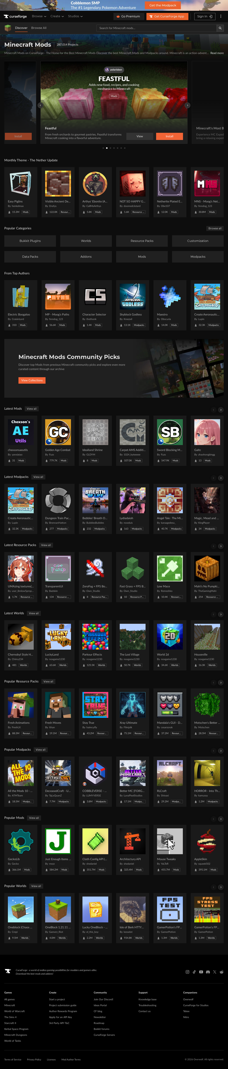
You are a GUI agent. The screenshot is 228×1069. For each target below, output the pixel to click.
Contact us (145, 1011)
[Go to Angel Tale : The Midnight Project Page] (169, 509)
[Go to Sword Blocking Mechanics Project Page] (169, 441)
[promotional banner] (114, 5)
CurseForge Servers (104, 1035)
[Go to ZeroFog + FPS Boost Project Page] (95, 577)
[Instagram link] (187, 972)
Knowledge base (147, 999)
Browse (39, 16)
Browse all (215, 228)
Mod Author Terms (71, 1060)
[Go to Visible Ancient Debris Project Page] (58, 192)
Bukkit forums (101, 1029)
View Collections (32, 380)
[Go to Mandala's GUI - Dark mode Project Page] (169, 713)
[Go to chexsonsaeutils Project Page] (20, 441)
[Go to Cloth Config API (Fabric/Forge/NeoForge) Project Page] (95, 850)
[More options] (220, 16)
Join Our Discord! (103, 999)
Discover (21, 28)
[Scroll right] (221, 410)
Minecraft (9, 1005)
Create (58, 16)
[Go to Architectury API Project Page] (132, 850)
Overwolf (188, 999)
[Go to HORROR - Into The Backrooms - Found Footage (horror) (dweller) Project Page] (207, 782)
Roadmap (99, 1023)
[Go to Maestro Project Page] (169, 305)
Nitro (186, 1017)
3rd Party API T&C (59, 1023)
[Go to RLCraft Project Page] (169, 782)
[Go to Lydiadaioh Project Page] (132, 509)
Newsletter (100, 1017)
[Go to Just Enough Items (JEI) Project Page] (58, 850)
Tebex (186, 1011)
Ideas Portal (100, 1005)
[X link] (215, 972)
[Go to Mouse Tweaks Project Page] (169, 850)
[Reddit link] (221, 972)
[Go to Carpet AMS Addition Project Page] (132, 441)
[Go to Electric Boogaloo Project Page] (20, 305)
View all (32, 408)
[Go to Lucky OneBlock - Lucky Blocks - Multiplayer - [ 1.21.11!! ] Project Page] (95, 918)
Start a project (57, 999)
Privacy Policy (34, 1060)
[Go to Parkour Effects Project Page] (95, 645)
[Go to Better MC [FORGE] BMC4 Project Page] (132, 782)
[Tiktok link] (194, 972)
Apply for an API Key (60, 1017)
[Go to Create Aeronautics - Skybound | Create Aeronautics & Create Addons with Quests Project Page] (207, 305)
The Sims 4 (10, 1017)
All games (9, 999)
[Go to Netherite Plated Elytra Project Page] (169, 192)
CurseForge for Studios (195, 1005)
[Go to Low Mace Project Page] (169, 577)
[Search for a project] (156, 28)
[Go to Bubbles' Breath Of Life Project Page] (95, 509)
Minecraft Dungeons (15, 1035)
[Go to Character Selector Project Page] (95, 305)
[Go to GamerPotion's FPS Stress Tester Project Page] (207, 918)
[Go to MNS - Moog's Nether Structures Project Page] (207, 192)
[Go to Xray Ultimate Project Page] (132, 713)
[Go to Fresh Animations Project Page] (20, 713)
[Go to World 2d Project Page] (169, 645)
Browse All (38, 28)
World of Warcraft (14, 1011)
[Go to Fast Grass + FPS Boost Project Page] (132, 577)
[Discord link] (208, 972)
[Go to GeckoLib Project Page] (20, 850)
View (140, 136)
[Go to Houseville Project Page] (207, 645)
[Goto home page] (16, 16)
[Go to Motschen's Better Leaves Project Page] (207, 713)
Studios (75, 16)
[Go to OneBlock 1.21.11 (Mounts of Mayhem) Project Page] (58, 918)
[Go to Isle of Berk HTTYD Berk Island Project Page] (132, 918)
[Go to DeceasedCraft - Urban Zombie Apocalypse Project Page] (58, 782)
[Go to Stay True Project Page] (95, 713)
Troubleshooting (147, 1005)
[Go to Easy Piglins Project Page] (20, 192)
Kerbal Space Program (16, 1029)
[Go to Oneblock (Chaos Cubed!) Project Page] (20, 918)
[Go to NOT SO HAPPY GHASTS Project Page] (132, 192)
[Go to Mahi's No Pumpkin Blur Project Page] (207, 577)
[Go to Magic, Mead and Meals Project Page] (207, 509)
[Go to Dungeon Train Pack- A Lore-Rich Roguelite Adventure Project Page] (58, 509)
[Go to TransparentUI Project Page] (58, 577)
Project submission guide (62, 1005)
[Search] (220, 28)
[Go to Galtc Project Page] (207, 441)
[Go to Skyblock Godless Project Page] (132, 305)
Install (169, 136)
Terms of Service (12, 1060)
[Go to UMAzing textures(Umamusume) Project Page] (20, 577)
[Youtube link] (201, 972)
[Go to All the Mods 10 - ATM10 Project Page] (20, 782)
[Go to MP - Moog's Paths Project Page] (58, 305)
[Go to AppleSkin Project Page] (207, 850)
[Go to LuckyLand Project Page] (58, 645)
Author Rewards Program (63, 1011)
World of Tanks (12, 1041)
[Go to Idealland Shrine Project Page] (95, 441)
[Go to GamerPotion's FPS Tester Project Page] (169, 918)
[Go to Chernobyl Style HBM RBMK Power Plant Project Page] (20, 645)
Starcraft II (10, 1023)
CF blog (98, 1011)
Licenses (51, 1060)
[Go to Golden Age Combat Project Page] (58, 441)
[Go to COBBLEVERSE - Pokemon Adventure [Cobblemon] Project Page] (95, 782)
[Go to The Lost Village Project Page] (132, 645)
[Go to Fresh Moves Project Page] (58, 713)
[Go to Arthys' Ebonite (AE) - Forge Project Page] (95, 192)
